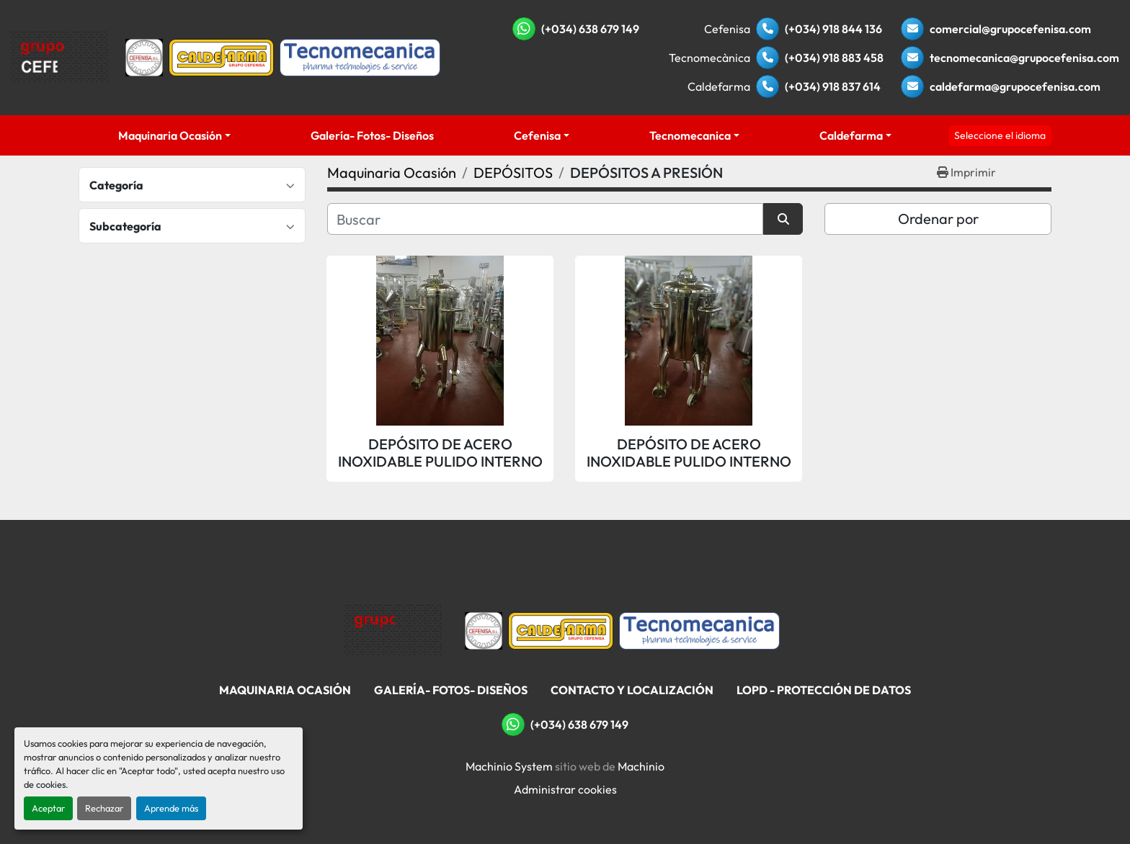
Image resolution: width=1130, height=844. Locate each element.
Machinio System (509, 766)
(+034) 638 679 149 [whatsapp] (590, 29)
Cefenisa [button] (537, 135)
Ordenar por (938, 219)
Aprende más (171, 808)
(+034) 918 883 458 (834, 57)
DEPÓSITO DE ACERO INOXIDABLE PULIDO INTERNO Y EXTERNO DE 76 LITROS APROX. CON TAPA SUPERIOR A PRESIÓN (440, 453)
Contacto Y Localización (632, 690)
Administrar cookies (565, 789)
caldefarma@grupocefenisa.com (1015, 86)
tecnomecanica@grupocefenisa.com (1024, 57)
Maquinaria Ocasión (170, 135)
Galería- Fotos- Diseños (372, 135)
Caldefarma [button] (851, 135)
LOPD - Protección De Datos (824, 690)
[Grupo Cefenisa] (393, 629)
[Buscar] (545, 219)
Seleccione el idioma (1000, 135)
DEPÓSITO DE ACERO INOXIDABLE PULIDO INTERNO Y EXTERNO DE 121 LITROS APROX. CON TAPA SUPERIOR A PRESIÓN (688, 453)
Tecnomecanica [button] (690, 135)
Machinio (641, 766)
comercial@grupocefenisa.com (1010, 29)
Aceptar (48, 808)
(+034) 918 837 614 (833, 86)
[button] (175, 135)
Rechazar (104, 808)
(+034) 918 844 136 (833, 29)
